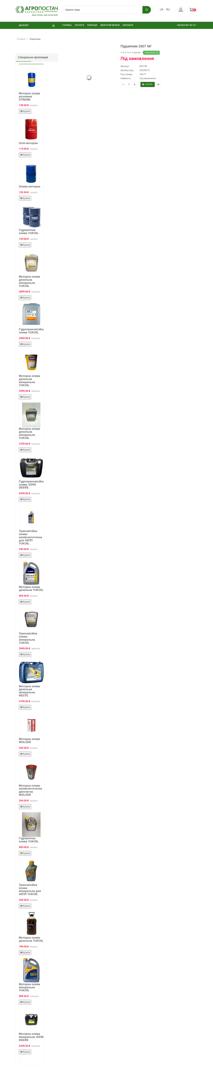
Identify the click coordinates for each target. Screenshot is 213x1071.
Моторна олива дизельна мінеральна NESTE (29, 691)
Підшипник (35, 39)
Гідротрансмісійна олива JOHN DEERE (31, 484)
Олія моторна (28, 143)
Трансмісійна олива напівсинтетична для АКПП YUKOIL (30, 537)
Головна (21, 39)
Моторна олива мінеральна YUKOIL (29, 987)
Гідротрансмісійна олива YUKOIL (31, 331)
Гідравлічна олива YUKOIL (29, 231)
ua (161, 9)
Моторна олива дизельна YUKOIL (31, 588)
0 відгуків (136, 52)
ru (168, 9)
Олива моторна (29, 186)
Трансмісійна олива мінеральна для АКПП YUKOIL (30, 889)
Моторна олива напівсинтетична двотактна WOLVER (30, 790)
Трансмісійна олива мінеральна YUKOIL (28, 638)
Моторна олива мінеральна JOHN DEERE (31, 1037)
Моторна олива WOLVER (29, 740)
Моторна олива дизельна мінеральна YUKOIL (29, 281)
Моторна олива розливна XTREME (29, 96)
